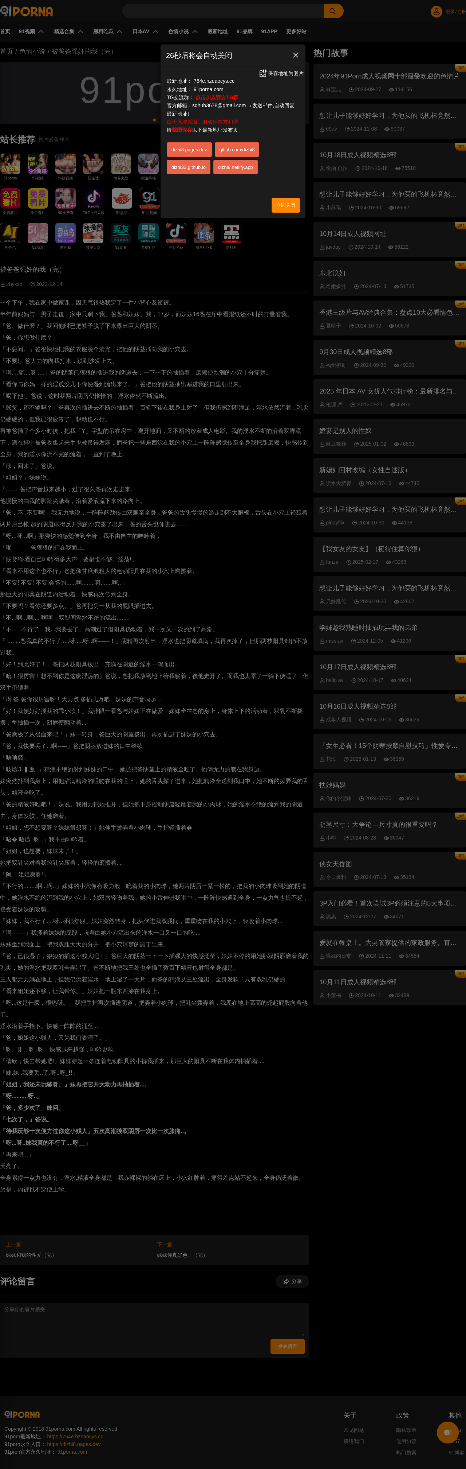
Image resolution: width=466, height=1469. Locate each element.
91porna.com (209, 89)
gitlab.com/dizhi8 (237, 149)
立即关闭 (285, 205)
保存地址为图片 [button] (281, 73)
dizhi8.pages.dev (189, 149)
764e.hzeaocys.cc (214, 81)
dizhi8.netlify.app (235, 167)
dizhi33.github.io (188, 167)
